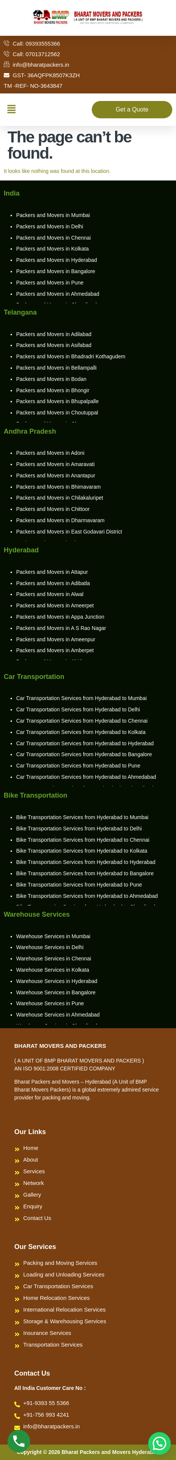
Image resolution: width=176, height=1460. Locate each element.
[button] (11, 109)
